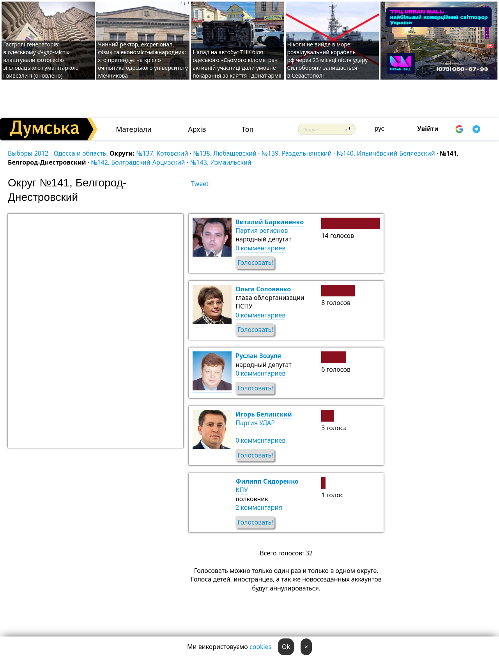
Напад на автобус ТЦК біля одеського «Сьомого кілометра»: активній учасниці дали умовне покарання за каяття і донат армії (237, 63)
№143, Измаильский (220, 162)
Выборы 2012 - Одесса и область (57, 153)
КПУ (241, 490)
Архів (197, 129)
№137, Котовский (162, 153)
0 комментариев (260, 248)
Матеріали (134, 129)
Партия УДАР (255, 422)
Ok (286, 646)
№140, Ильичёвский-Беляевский (385, 153)
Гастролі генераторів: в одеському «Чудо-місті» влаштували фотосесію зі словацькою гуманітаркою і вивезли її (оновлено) (40, 60)
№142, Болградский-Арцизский (138, 162)
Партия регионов (261, 230)
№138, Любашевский (225, 153)
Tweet (200, 183)
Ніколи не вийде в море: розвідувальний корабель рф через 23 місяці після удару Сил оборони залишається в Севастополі (327, 60)
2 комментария (258, 507)
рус (379, 128)
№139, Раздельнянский (297, 153)
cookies (260, 646)
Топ (248, 129)
